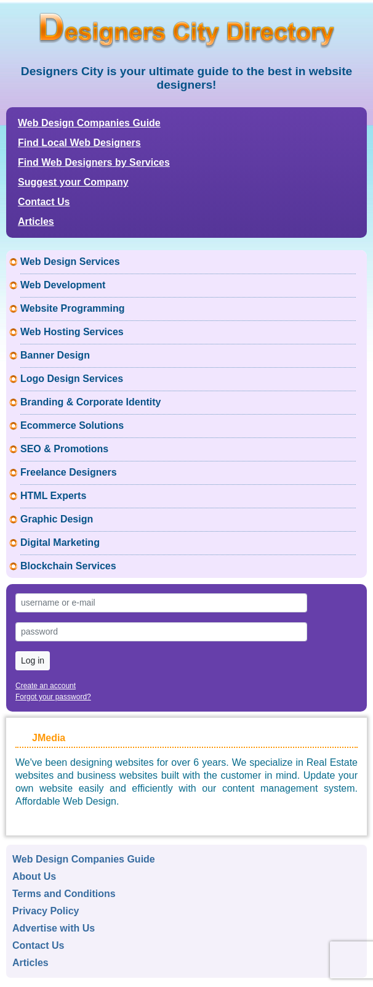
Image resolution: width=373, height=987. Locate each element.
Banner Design (55, 355)
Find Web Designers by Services (94, 162)
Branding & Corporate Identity (90, 402)
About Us (34, 876)
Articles (36, 221)
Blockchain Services (68, 566)
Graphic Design (56, 519)
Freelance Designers (68, 472)
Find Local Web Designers (79, 142)
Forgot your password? (53, 697)
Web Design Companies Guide (89, 123)
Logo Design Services (71, 378)
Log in (32, 660)
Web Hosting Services (72, 332)
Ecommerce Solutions (72, 425)
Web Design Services (70, 261)
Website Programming (72, 308)
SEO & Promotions (64, 449)
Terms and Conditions (64, 893)
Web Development (62, 285)
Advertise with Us (53, 928)
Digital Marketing (60, 542)
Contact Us (44, 202)
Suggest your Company (73, 182)
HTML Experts (53, 495)
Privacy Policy (45, 911)
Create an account (45, 685)
